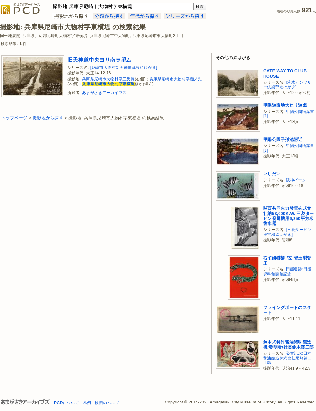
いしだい (272, 173)
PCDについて (66, 403)
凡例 (87, 403)
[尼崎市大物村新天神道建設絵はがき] (123, 67)
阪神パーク (296, 180)
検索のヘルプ (107, 403)
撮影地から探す (48, 117)
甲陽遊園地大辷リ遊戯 (285, 105)
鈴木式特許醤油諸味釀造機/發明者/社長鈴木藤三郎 (288, 345)
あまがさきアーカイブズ (104, 92)
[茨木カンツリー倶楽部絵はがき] (287, 84)
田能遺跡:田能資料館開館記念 (287, 271)
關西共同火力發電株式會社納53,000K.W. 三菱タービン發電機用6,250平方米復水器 (288, 216)
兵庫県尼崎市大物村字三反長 (108, 79)
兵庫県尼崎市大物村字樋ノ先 (176, 79)
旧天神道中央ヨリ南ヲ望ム (99, 60)
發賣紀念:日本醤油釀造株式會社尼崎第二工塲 (287, 358)
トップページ (14, 117)
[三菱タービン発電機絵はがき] (287, 232)
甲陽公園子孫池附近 (283, 139)
